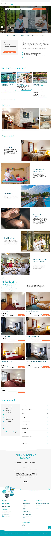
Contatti (24, 517)
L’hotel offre (27, 35)
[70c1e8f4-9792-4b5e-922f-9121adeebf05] (25, 467)
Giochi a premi (25, 509)
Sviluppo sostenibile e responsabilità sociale (42, 503)
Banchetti (23, 525)
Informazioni (41, 35)
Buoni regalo (25, 506)
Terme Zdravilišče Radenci (6, 506)
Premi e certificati (38, 505)
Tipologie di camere (34, 35)
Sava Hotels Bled (4, 501)
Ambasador (24, 505)
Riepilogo (9, 35)
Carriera (37, 506)
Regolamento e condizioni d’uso (15, 533)
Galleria (22, 35)
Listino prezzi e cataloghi (26, 520)
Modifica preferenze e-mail (27, 514)
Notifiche (37, 508)
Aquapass (24, 508)
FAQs (23, 519)
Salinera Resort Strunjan (5, 512)
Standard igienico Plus (26, 511)
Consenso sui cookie (24, 533)
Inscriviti (25, 481)
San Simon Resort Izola (5, 514)
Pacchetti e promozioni (16, 35)
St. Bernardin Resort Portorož (6, 511)
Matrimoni (23, 527)
